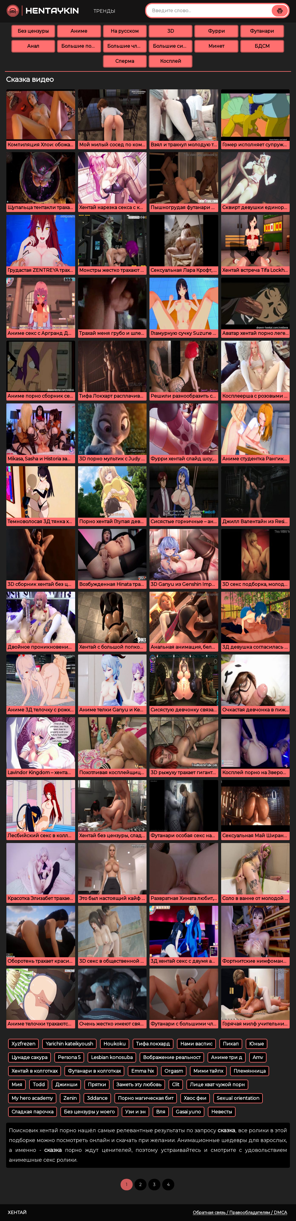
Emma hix (142, 1071)
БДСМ (262, 46)
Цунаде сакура (29, 1057)
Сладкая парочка (32, 1112)
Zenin (70, 1098)
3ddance (97, 1098)
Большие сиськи (173, 46)
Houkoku (114, 1044)
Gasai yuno (188, 1112)
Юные (256, 1044)
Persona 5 (69, 1057)
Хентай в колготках (35, 1071)
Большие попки (81, 46)
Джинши (66, 1084)
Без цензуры (33, 31)
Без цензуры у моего (89, 1112)
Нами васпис (196, 1044)
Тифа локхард (153, 1044)
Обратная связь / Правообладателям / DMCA (240, 1212)
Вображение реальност (172, 1057)
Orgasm (173, 1071)
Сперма (124, 61)
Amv (258, 1057)
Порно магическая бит (145, 1098)
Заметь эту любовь (139, 1084)
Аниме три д (226, 1057)
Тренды (104, 11)
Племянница (250, 1071)
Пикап (231, 1044)
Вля (160, 1112)
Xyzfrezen (23, 1044)
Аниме (79, 31)
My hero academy (32, 1098)
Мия (17, 1084)
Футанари (262, 31)
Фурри (216, 31)
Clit (176, 1084)
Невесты (221, 1112)
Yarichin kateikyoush (69, 1044)
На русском (125, 31)
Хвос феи (195, 1098)
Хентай (17, 1212)
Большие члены (127, 46)
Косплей (170, 61)
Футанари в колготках (94, 1071)
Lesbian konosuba (112, 1057)
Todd (39, 1084)
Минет (216, 46)
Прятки (97, 1084)
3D (170, 31)
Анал (33, 46)
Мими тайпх (208, 1071)
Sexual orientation (238, 1098)
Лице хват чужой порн (217, 1084)
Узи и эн (135, 1112)
